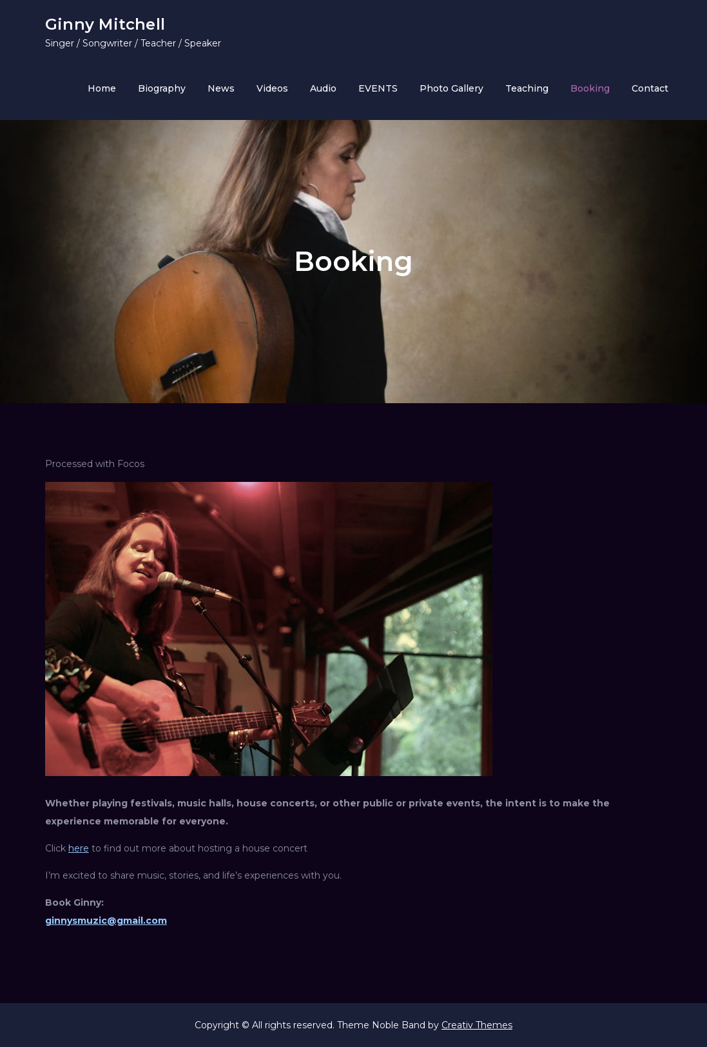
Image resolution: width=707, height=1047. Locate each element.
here (78, 848)
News (221, 88)
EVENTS (378, 88)
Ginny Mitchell (105, 24)
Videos (272, 88)
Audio (323, 88)
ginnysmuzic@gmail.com (106, 920)
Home (102, 88)
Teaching (526, 88)
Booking (590, 88)
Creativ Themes (476, 1025)
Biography (162, 88)
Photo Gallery (451, 88)
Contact (650, 88)
